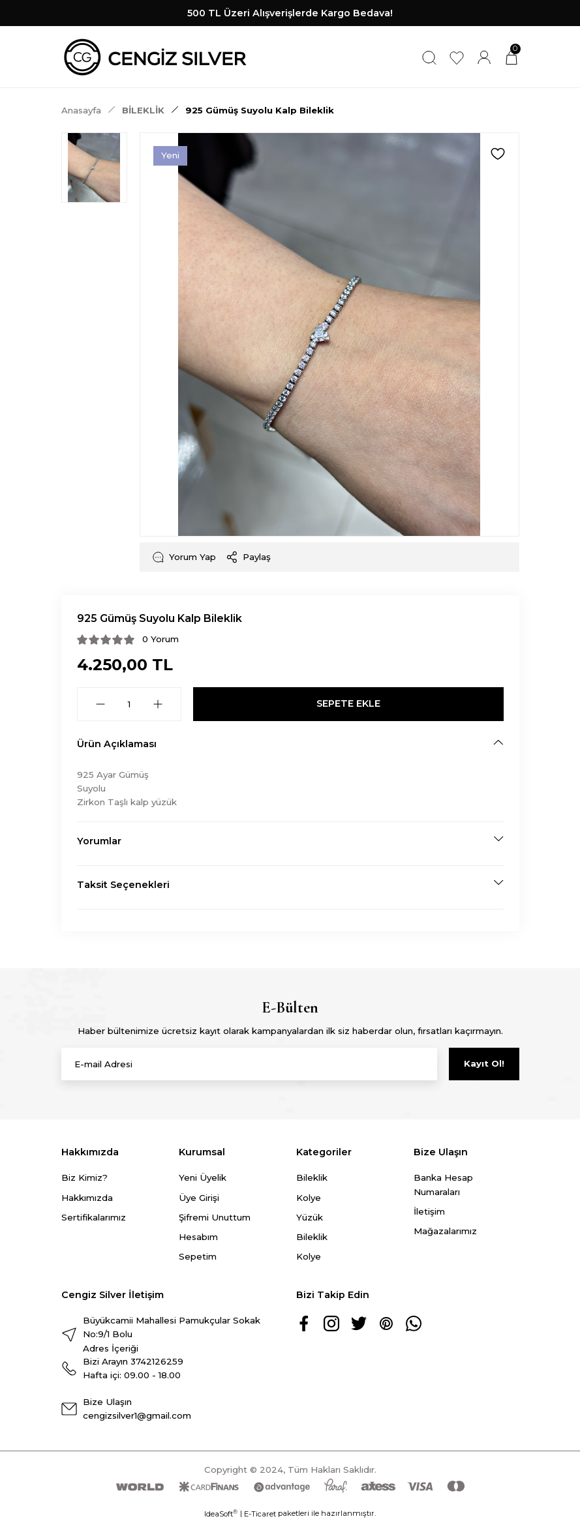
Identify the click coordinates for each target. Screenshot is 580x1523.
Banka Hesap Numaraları (443, 1184)
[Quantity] (129, 704)
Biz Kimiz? (84, 1177)
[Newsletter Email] (249, 1064)
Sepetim (198, 1256)
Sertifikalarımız (93, 1217)
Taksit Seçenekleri (123, 885)
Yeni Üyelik (202, 1177)
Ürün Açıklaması (117, 744)
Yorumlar (99, 841)
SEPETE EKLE (348, 703)
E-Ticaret (260, 1513)
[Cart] (511, 57)
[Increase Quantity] (158, 704)
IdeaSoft (220, 1513)
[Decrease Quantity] (100, 704)
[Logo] (155, 57)
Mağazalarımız (445, 1231)
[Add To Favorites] (498, 154)
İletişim (429, 1211)
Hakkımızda (87, 1197)
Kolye (308, 1197)
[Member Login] (484, 57)
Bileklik (312, 1177)
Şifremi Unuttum (215, 1217)
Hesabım (198, 1237)
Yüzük (309, 1217)
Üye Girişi (199, 1197)
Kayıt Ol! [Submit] (484, 1063)
